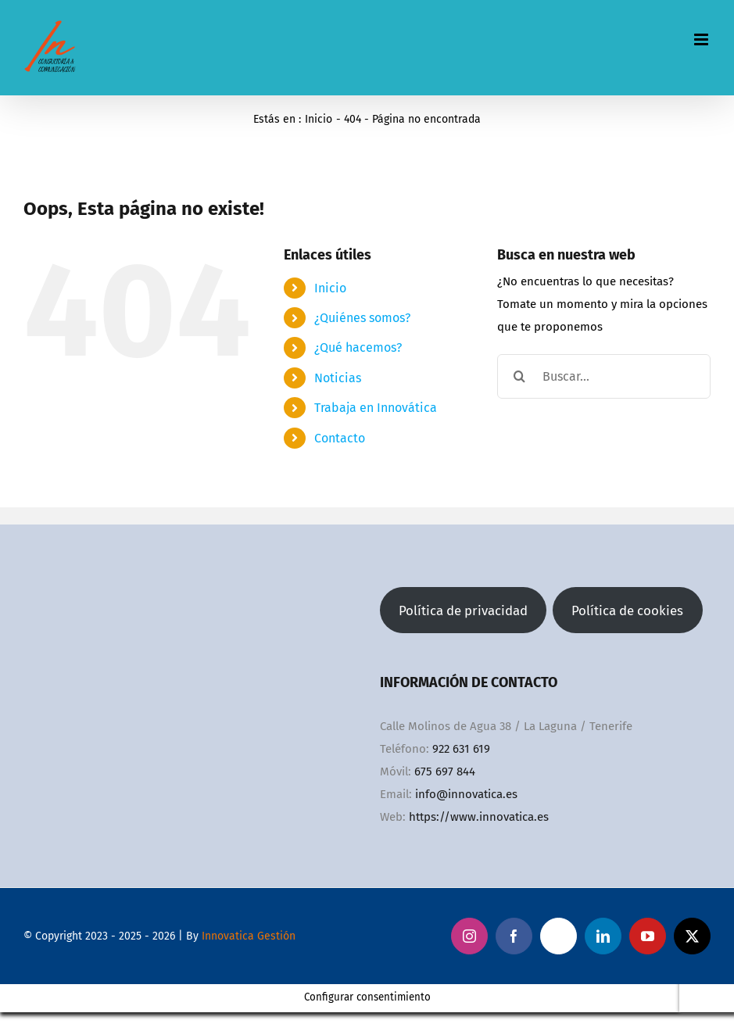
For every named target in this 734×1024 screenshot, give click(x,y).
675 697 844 (444, 771)
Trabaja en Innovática (375, 407)
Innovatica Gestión (248, 936)
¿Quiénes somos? (362, 317)
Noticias (337, 378)
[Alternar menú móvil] (702, 39)
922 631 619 (461, 749)
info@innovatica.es (466, 794)
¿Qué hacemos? (358, 347)
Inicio (330, 288)
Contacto (339, 438)
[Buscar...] (604, 376)
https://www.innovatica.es (479, 817)
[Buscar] (519, 376)
